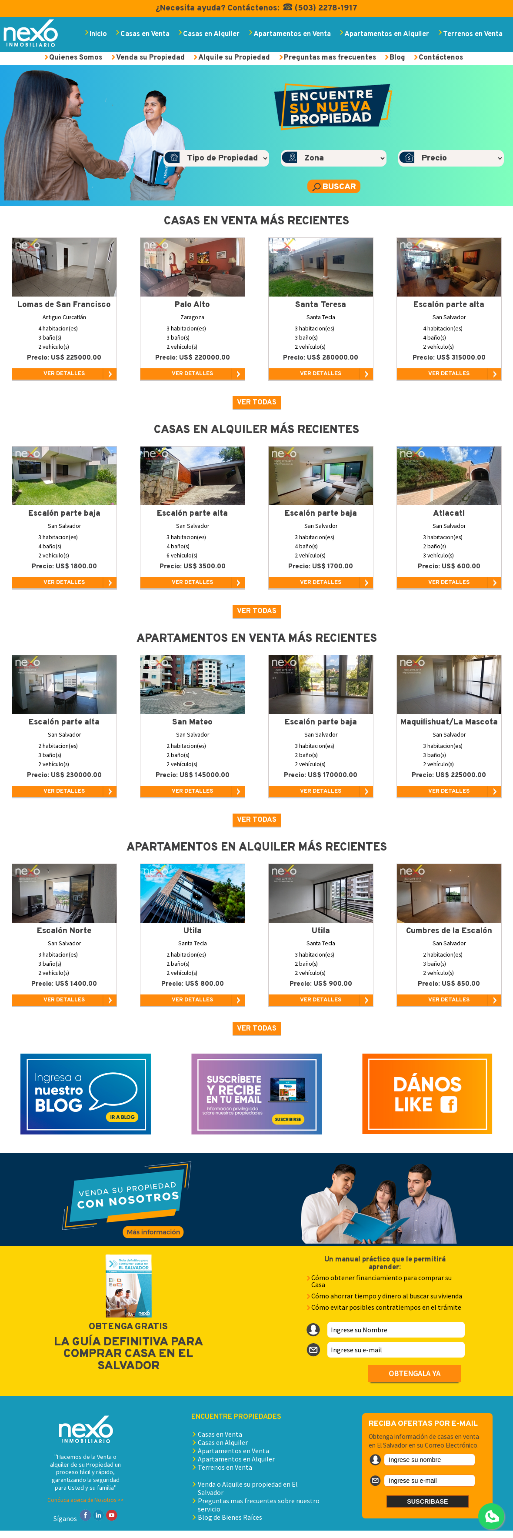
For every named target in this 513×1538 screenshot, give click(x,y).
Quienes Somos (75, 57)
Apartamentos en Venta (292, 34)
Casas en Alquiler (211, 34)
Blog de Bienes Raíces (230, 1517)
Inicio (98, 34)
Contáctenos (441, 57)
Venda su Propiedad (150, 57)
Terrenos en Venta (473, 34)
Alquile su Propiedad (234, 57)
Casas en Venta (145, 34)
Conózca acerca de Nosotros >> (85, 1499)
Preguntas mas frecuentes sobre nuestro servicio (259, 1504)
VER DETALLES (64, 373)
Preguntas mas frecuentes (330, 57)
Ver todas (256, 402)
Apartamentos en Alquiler (386, 34)
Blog (397, 57)
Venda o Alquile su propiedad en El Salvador (248, 1488)
